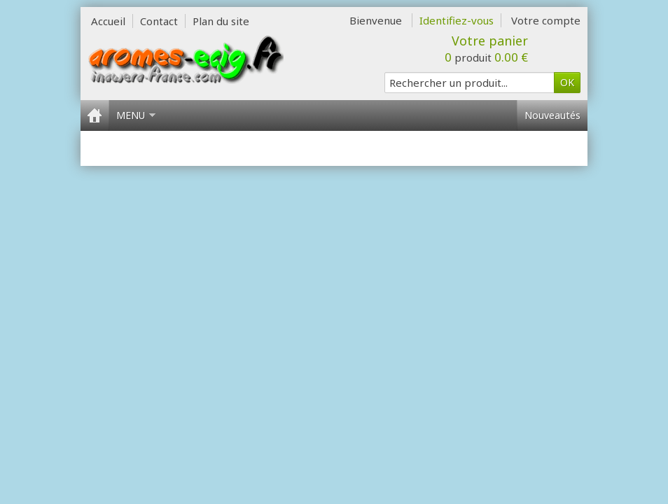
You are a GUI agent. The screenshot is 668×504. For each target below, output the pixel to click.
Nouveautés (552, 115)
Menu (135, 115)
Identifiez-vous (456, 20)
